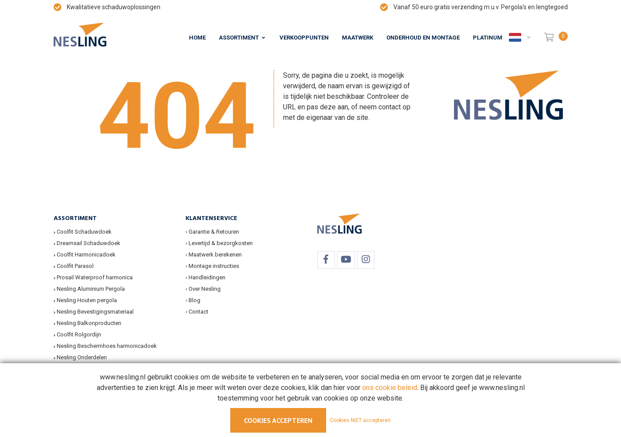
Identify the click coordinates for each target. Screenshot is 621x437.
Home (197, 37)
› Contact (196, 311)
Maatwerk (357, 37)
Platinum (487, 37)
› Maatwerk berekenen (213, 254)
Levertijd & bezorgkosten (221, 243)
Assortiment (239, 37)
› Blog (192, 300)
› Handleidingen (205, 277)
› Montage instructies (212, 266)
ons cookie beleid (389, 387)
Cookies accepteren (278, 420)
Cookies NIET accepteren (360, 420)
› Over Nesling (203, 288)
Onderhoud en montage (423, 37)
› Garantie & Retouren (212, 231)
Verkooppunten (304, 37)
